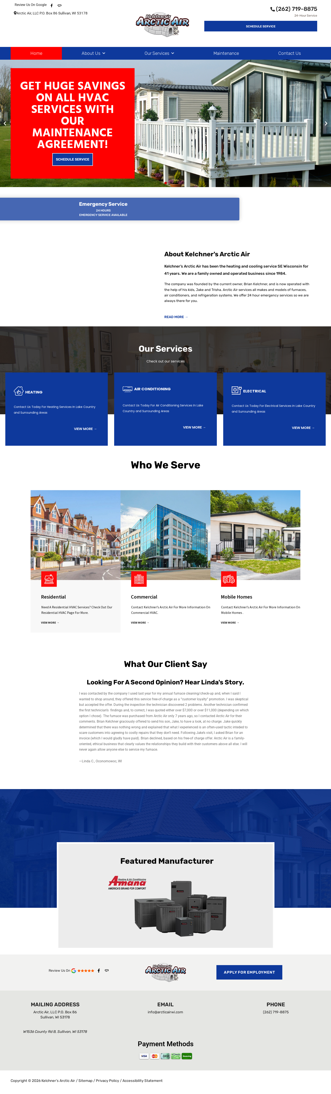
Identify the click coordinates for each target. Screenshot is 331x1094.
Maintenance (226, 53)
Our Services (159, 53)
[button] (5, 123)
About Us (93, 53)
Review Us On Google (31, 5)
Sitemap (85, 1080)
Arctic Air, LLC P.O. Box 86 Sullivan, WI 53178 (51, 13)
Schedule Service (72, 159)
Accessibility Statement (142, 1080)
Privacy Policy (107, 1080)
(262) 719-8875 (293, 9)
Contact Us (289, 53)
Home (36, 53)
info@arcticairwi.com (165, 1012)
